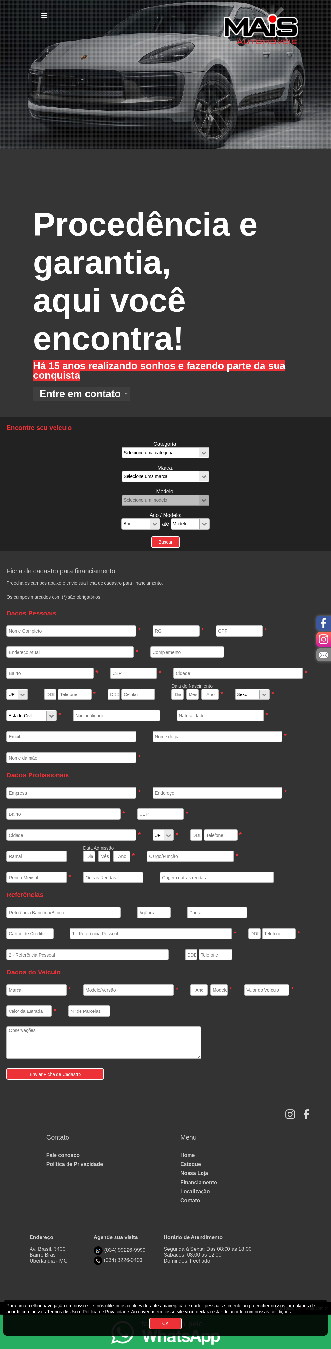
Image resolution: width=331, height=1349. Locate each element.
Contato (190, 1200)
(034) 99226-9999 (124, 1250)
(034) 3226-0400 (123, 1260)
